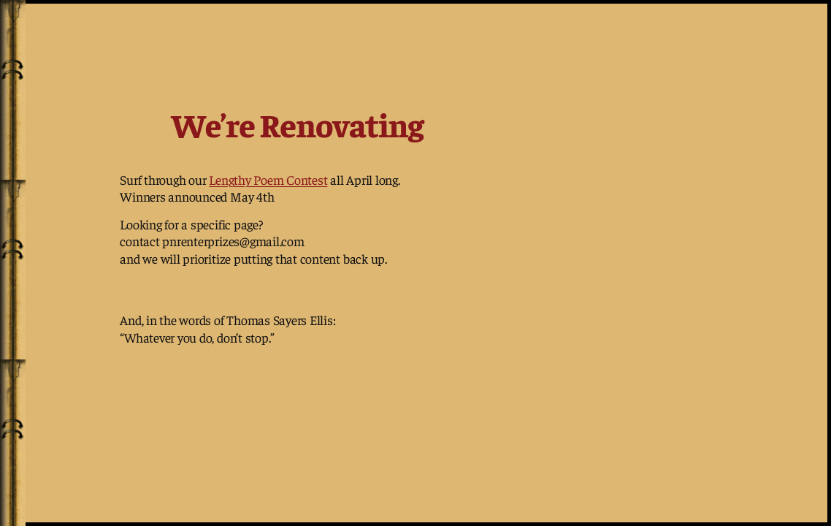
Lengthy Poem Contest (268, 179)
